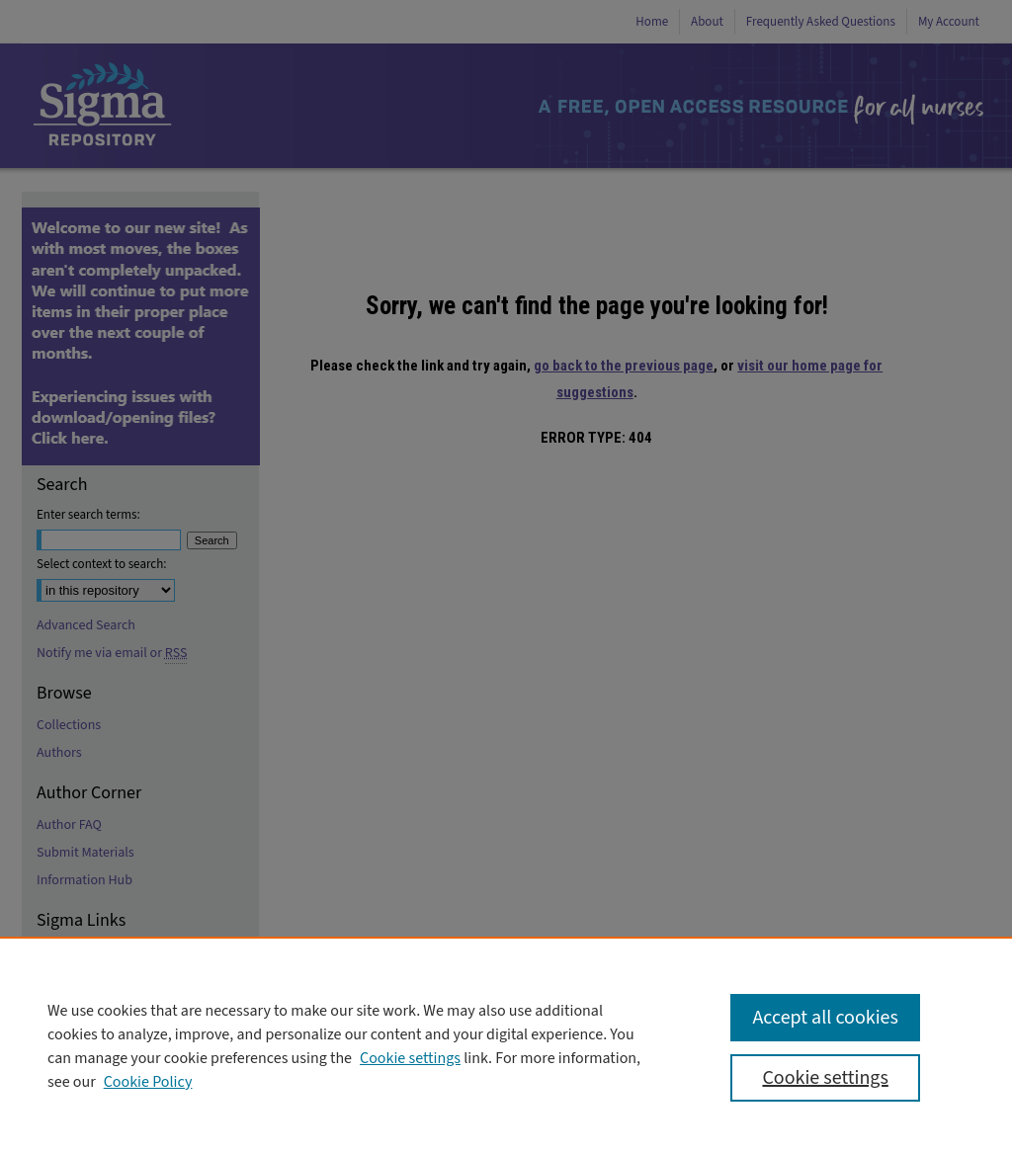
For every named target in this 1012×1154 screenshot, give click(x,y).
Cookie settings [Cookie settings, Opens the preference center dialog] (824, 1078)
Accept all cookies (824, 1017)
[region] (506, 1045)
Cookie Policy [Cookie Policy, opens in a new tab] (148, 1082)
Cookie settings (410, 1058)
